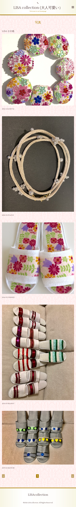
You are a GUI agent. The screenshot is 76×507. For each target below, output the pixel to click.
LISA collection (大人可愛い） (38, 8)
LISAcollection (38, 495)
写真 (38, 22)
